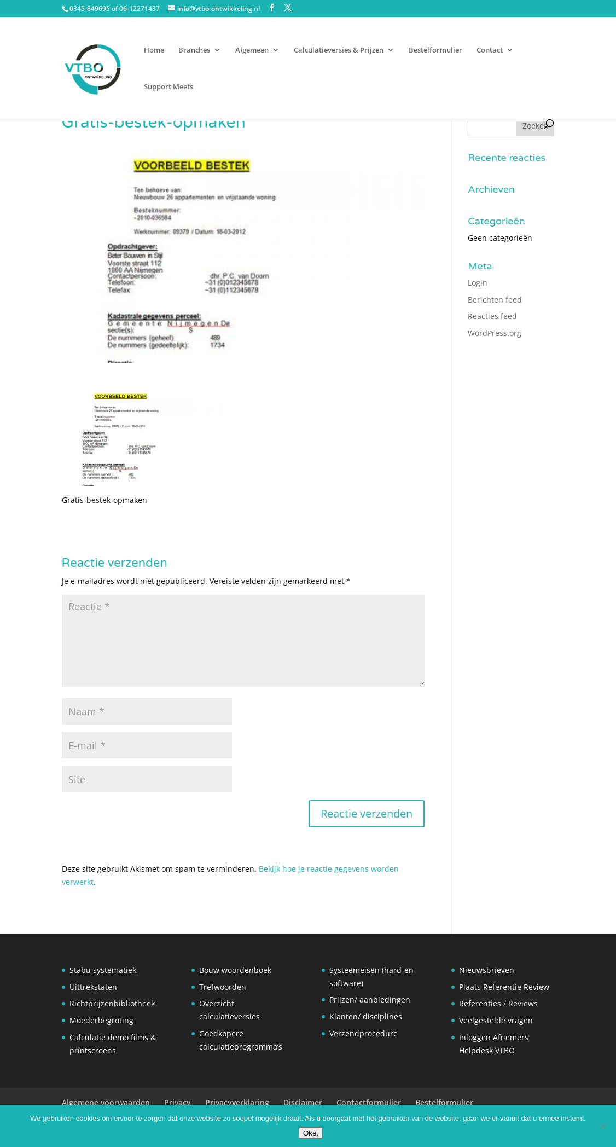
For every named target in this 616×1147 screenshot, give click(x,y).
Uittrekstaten (93, 987)
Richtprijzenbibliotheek (112, 1003)
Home (154, 50)
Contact (489, 50)
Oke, (310, 1133)
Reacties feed (492, 316)
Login (477, 282)
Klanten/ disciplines (365, 1016)
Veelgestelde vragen (496, 1020)
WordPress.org (494, 333)
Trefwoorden (222, 987)
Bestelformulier (435, 50)
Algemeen (252, 50)
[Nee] (602, 1126)
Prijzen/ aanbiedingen (369, 999)
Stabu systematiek (102, 970)
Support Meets (168, 87)
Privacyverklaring (237, 1102)
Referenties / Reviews (498, 1003)
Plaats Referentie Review (504, 987)
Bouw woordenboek (235, 970)
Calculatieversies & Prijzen (338, 50)
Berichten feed (495, 299)
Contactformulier (368, 1102)
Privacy (177, 1102)
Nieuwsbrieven (486, 970)
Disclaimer (302, 1102)
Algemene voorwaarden (106, 1102)
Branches (194, 50)
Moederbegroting (101, 1020)
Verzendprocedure (363, 1033)
